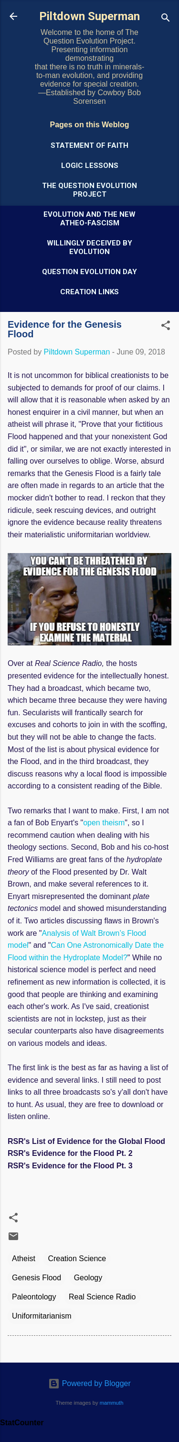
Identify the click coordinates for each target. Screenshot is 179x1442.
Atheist (23, 1258)
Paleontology (34, 1297)
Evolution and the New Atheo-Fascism (89, 218)
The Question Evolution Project (89, 190)
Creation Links (89, 292)
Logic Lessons (89, 165)
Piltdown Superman (89, 16)
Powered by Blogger (89, 1383)
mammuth (112, 1403)
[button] (165, 327)
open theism (104, 823)
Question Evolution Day (89, 271)
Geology (88, 1278)
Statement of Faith (89, 145)
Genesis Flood (36, 1278)
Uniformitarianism (41, 1316)
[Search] (165, 19)
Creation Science (77, 1258)
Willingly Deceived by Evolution (89, 247)
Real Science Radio (102, 1297)
